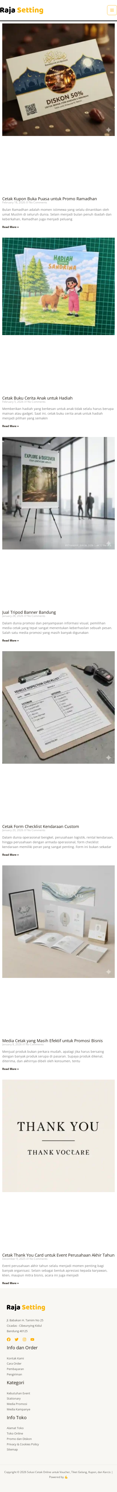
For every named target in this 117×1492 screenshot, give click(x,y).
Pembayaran (15, 1369)
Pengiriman (14, 1374)
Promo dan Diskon (19, 1439)
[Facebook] (9, 1339)
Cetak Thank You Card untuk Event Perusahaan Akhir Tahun (58, 1255)
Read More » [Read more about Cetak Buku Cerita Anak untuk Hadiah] (10, 426)
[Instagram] (24, 1339)
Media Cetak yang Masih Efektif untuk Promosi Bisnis (52, 1040)
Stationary (14, 1398)
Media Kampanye (18, 1409)
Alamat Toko (15, 1428)
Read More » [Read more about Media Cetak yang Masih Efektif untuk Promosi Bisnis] (10, 1069)
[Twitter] (16, 1339)
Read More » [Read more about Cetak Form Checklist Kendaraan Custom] (10, 855)
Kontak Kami (15, 1358)
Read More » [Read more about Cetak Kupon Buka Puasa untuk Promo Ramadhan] (10, 227)
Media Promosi (17, 1404)
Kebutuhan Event (18, 1393)
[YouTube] (32, 1339)
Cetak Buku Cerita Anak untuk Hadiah (37, 398)
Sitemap (12, 1449)
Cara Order (14, 1363)
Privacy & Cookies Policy (23, 1444)
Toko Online (15, 1433)
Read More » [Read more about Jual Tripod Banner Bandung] (10, 640)
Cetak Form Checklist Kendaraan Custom (40, 826)
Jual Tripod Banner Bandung (29, 612)
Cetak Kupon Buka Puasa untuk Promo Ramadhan (49, 198)
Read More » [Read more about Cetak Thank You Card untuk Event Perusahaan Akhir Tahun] (10, 1283)
